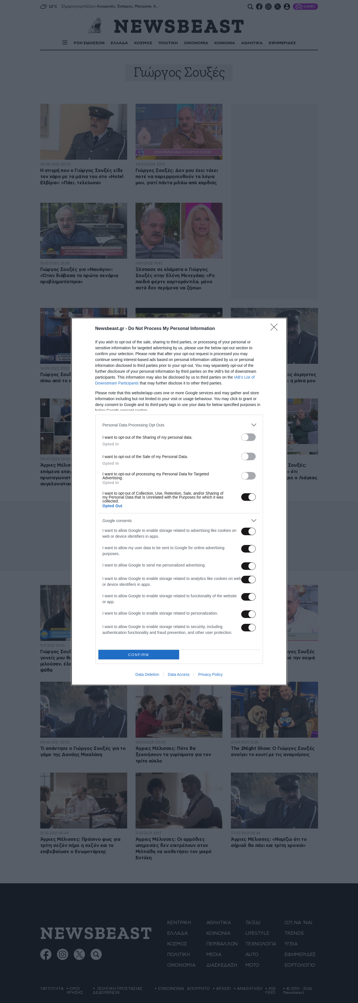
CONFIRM (138, 655)
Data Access (178, 674)
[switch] (248, 437)
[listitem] (179, 425)
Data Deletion (147, 674)
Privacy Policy (210, 674)
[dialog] (179, 501)
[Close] (276, 329)
